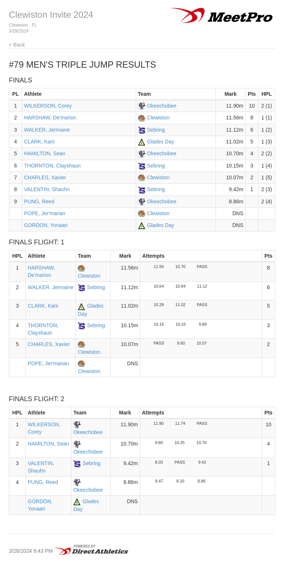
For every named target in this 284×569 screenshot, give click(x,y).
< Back (17, 45)
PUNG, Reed (39, 201)
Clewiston (158, 118)
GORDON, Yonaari (46, 225)
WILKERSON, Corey (48, 106)
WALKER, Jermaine (47, 130)
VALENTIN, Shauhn (47, 189)
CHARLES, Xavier (45, 177)
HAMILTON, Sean (44, 153)
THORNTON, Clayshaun (52, 166)
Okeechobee (161, 106)
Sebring (156, 130)
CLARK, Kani (39, 142)
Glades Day (160, 142)
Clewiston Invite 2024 (51, 15)
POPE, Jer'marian (44, 213)
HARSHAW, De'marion (50, 118)
